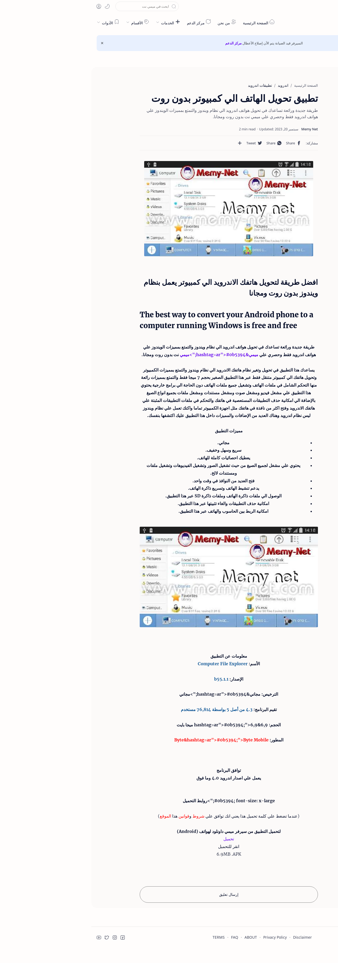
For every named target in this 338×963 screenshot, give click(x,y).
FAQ (143, 937)
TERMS (127, 937)
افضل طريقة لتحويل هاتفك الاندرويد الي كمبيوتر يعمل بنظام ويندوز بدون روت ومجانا (306, 92)
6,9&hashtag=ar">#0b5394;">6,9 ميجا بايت (130, 725)
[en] (320, 6)
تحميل (137, 839)
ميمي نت (309, 22)
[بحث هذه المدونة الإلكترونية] (55, 6)
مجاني (163, 694)
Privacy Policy (183, 937)
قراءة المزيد (244, 940)
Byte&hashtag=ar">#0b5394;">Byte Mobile (130, 740)
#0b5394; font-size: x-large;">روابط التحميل (137, 801)
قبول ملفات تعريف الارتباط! (285, 940)
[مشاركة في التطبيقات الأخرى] (162, 143)
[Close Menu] (10, 43)
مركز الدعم (142, 43)
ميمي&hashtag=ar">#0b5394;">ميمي (144, 354)
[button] (308, 6)
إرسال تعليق (137, 894)
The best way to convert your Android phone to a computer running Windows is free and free (305, 110)
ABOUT (159, 937)
